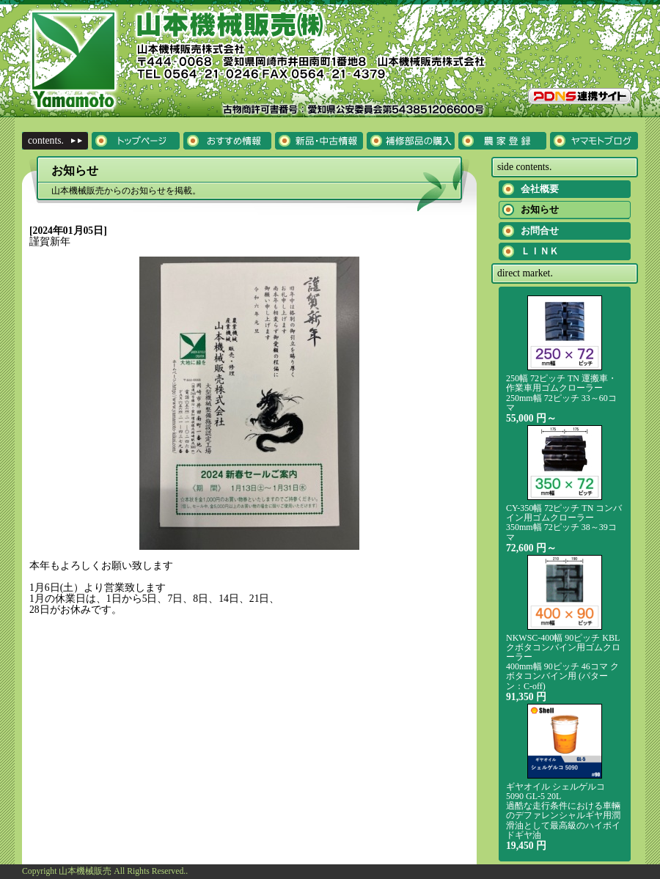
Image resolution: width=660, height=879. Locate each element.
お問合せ (540, 230)
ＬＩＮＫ (540, 251)
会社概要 (540, 188)
